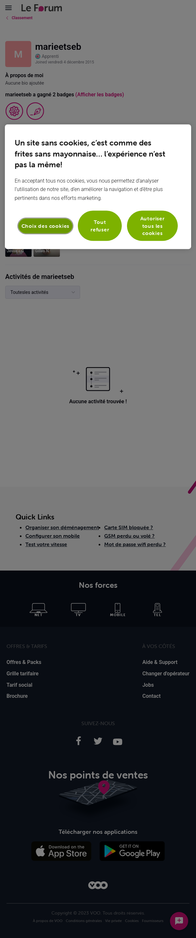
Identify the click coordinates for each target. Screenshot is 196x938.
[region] (98, 186)
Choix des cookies (45, 226)
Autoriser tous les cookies (152, 225)
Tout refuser (100, 226)
